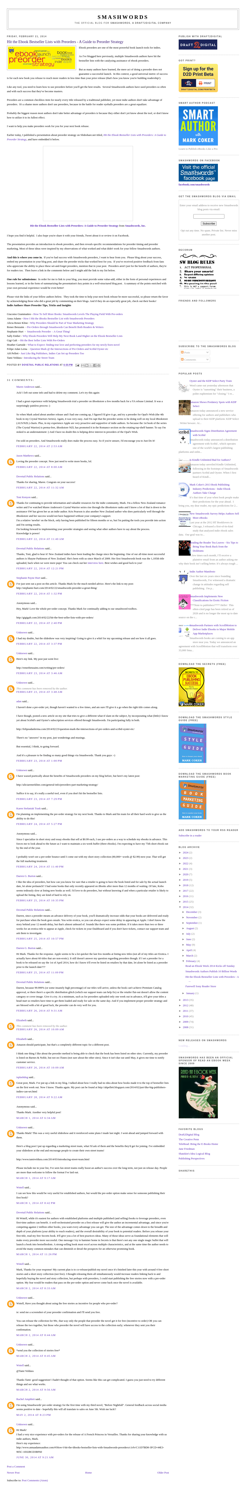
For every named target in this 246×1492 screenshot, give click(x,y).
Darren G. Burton (25, 876)
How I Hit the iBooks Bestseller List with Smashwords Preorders (58, 318)
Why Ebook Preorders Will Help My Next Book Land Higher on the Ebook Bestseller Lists (72, 335)
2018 (186, 885)
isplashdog (22, 1077)
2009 (186, 1021)
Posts (185, 352)
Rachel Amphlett (25, 1399)
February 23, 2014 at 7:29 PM (39, 798)
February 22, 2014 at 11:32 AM (40, 487)
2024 (186, 852)
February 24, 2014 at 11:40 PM (40, 866)
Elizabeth (21, 1020)
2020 (186, 874)
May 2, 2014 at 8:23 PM (33, 1414)
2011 (186, 1010)
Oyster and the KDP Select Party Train (211, 380)
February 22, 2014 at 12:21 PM (40, 568)
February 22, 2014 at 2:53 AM (39, 446)
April (189, 950)
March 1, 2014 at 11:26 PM (36, 1254)
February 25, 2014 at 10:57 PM (40, 938)
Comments (188, 359)
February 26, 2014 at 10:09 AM (40, 1029)
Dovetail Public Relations (30, 476)
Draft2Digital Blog (189, 1134)
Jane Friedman (187, 1148)
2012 (186, 1005)
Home (88, 1472)
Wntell (20, 1187)
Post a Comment (16, 1466)
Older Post (163, 1472)
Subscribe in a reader (190, 835)
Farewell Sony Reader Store (200, 986)
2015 (186, 901)
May (189, 944)
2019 (186, 879)
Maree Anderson (25, 386)
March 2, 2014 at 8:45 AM (36, 1355)
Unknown (21, 632)
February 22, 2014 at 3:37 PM (39, 643)
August (190, 928)
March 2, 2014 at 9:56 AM (36, 1389)
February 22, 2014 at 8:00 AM (39, 466)
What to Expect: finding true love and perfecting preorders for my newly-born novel (74, 344)
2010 (186, 1016)
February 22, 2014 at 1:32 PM (39, 593)
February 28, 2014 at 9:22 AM (39, 1097)
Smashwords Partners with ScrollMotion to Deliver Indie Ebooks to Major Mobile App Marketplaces (213, 629)
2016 (186, 896)
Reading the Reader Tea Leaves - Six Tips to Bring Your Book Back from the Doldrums (214, 546)
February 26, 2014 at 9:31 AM (39, 1010)
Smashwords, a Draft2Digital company (141, 23)
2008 (186, 1027)
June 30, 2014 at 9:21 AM (35, 1457)
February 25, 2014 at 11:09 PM (40, 972)
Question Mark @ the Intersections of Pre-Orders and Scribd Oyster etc (69, 348)
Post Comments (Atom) (35, 1480)
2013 (186, 999)
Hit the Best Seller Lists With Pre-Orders (42, 340)
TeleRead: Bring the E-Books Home (198, 1144)
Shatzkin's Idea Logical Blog (194, 1153)
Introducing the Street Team (39, 357)
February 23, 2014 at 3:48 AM (39, 691)
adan (19, 701)
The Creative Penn (189, 1139)
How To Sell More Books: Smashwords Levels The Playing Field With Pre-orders (78, 314)
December (192, 911)
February (191, 961)
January (190, 993)
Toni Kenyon (23, 497)
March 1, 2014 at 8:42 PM (35, 1203)
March (190, 955)
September (192, 922)
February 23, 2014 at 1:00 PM (39, 760)
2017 (186, 890)
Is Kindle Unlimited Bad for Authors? (210, 459)
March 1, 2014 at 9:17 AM (36, 1178)
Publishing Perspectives (192, 1158)
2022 (186, 863)
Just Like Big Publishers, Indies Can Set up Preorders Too (53, 353)
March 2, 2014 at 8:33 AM (36, 1288)
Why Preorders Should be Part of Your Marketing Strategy (62, 322)
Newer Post (13, 1472)
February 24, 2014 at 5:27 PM (39, 823)
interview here (95, 562)
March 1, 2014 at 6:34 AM (36, 1117)
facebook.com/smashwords (194, 184)
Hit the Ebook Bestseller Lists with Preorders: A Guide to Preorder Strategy (74, 225)
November (192, 917)
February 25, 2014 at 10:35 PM (40, 900)
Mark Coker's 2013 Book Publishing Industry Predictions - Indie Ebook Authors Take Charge (210, 488)
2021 (186, 868)
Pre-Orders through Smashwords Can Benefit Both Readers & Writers (65, 327)
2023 (186, 858)
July (188, 933)
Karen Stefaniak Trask (28, 808)
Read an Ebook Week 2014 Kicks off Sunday (210, 965)
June (189, 939)
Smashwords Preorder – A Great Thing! (48, 331)
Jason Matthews (25, 455)
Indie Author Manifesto (202, 571)
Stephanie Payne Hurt (28, 577)
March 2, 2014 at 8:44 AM (36, 1335)
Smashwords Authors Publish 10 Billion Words (211, 971)
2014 (186, 907)
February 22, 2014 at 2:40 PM (39, 623)
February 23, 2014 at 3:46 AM (39, 673)
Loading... (184, 1045)
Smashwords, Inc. (135, 225)
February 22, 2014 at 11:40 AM (40, 539)
